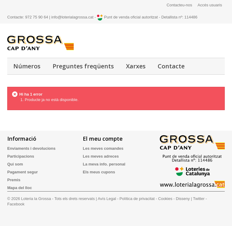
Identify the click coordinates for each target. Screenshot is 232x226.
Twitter (199, 198)
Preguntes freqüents (83, 66)
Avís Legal (107, 198)
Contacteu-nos (179, 5)
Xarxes (136, 66)
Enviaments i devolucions (31, 148)
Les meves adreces (101, 156)
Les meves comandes (103, 148)
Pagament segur (22, 172)
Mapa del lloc (19, 187)
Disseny (183, 198)
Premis (13, 180)
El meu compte (103, 138)
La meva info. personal (104, 164)
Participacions (20, 156)
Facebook (15, 204)
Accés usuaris (210, 5)
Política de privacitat (137, 198)
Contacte (171, 66)
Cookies (165, 198)
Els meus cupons (99, 172)
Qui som (15, 164)
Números (26, 66)
